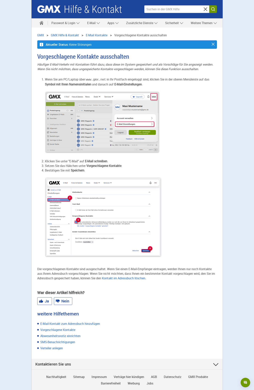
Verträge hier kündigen (129, 376)
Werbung (134, 383)
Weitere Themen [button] (204, 23)
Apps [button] (113, 23)
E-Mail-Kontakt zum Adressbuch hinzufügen (70, 323)
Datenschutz (172, 376)
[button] (213, 44)
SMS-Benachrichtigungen (57, 342)
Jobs (150, 383)
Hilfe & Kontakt (93, 9)
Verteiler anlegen (51, 348)
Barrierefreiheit (111, 383)
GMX (49, 9)
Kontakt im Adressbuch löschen (123, 278)
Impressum (99, 376)
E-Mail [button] (93, 23)
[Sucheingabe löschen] (205, 9)
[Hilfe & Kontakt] (41, 23)
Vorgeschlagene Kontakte (57, 329)
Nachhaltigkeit (56, 376)
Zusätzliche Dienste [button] (142, 23)
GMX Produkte (198, 376)
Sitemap (79, 376)
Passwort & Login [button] (65, 23)
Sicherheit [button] (174, 23)
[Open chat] (245, 382)
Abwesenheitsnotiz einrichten (60, 335)
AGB (154, 376)
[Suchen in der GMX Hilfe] (176, 9)
